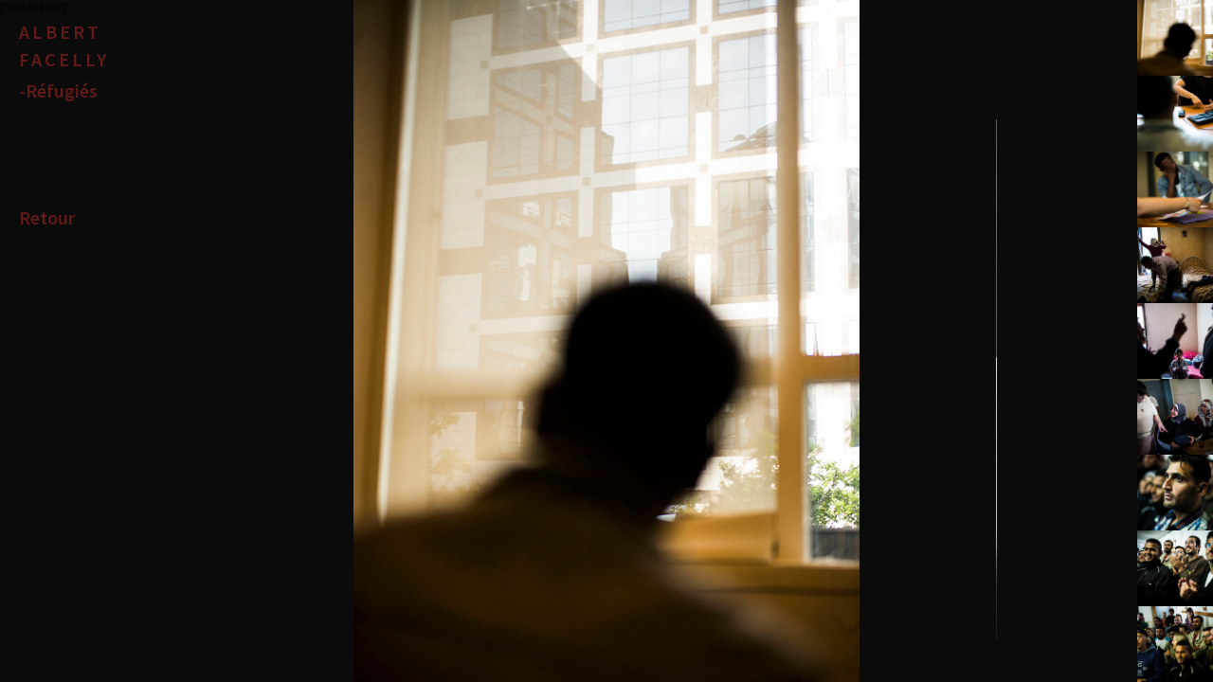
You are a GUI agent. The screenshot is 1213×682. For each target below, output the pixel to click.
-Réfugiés (58, 90)
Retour (47, 217)
